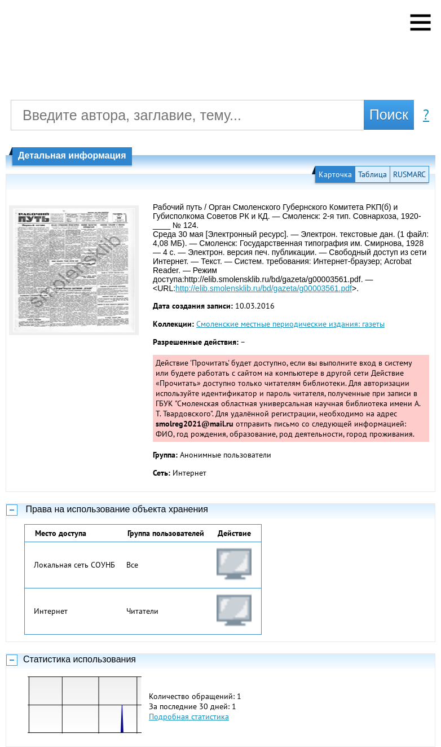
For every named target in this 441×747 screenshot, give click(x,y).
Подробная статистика (189, 716)
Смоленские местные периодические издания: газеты (290, 324)
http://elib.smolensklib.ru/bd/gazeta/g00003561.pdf (263, 288)
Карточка (335, 174)
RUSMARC (409, 174)
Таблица (372, 174)
